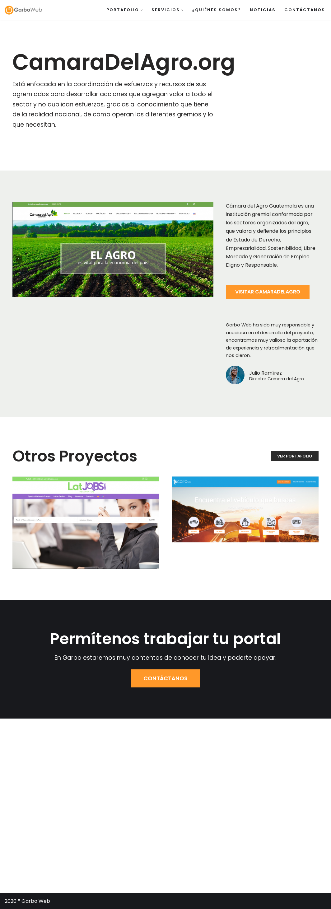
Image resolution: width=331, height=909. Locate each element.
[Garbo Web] (23, 10)
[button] (142, 10)
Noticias (263, 10)
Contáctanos (304, 10)
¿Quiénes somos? (216, 10)
